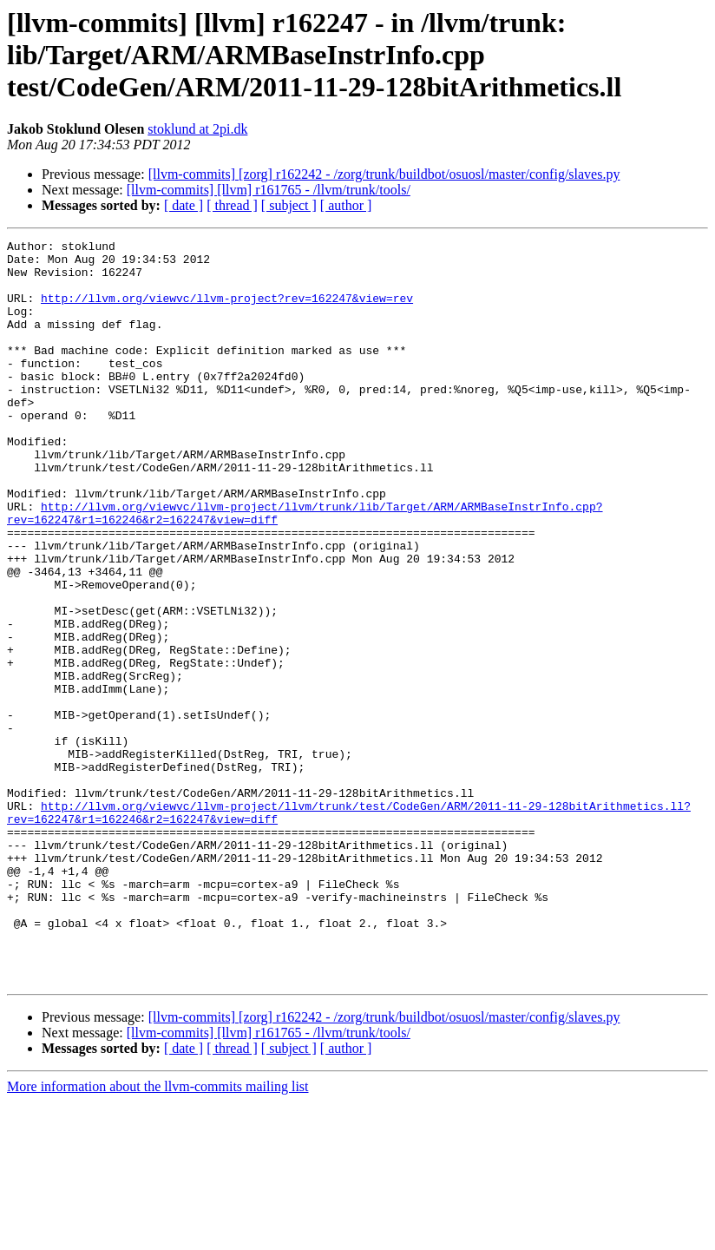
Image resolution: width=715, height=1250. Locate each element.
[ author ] (346, 205)
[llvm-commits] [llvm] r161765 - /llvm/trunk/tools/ (268, 189)
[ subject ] (289, 205)
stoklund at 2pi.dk (197, 129)
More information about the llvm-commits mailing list (158, 1234)
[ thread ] (232, 205)
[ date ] (183, 205)
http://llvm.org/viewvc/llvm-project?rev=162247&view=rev (227, 311)
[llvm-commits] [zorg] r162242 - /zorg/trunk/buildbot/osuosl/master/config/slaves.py (384, 174)
